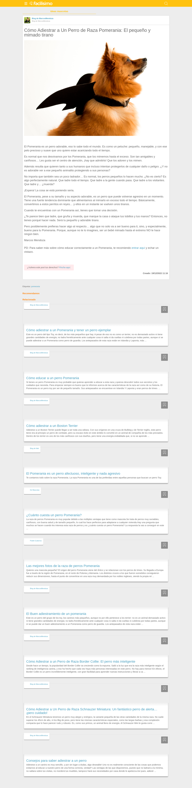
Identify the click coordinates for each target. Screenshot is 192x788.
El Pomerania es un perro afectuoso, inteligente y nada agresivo (73, 473)
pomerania (35, 286)
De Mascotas (34, 490)
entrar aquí (138, 247)
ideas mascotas (59, 11)
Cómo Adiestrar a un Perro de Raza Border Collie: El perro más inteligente (80, 661)
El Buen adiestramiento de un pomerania (56, 614)
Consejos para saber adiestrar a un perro (56, 760)
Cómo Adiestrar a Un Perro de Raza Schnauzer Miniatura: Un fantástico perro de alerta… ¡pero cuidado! (91, 711)
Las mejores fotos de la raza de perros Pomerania (63, 566)
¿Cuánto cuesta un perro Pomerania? (54, 515)
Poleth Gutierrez (36, 541)
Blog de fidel (34, 448)
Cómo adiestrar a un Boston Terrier (52, 426)
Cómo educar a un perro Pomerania (52, 378)
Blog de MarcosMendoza (42, 18)
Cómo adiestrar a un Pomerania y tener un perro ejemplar (68, 330)
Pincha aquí (64, 267)
